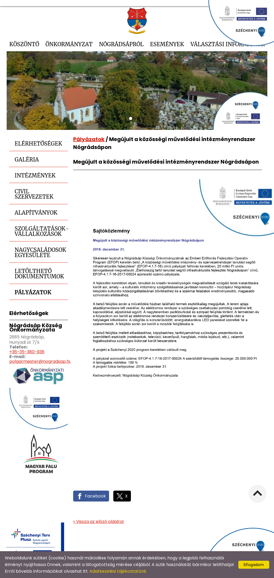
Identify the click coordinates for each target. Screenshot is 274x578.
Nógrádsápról (121, 44)
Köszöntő (24, 44)
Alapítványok (36, 212)
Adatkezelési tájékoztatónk (117, 571)
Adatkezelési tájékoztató (146, 545)
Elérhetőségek (38, 143)
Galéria (27, 159)
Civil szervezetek (34, 194)
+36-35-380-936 (26, 352)
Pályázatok (33, 292)
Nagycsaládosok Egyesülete (40, 252)
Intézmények (35, 175)
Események (167, 44)
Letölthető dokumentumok (39, 274)
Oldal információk (195, 545)
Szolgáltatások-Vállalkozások (41, 231)
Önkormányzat (69, 44)
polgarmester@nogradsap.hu (40, 361)
